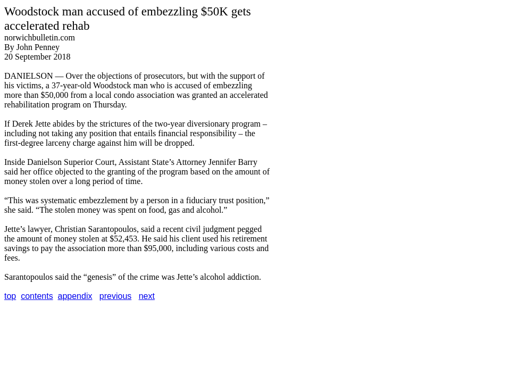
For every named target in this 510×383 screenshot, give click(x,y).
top (10, 296)
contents (37, 296)
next (147, 296)
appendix (75, 296)
